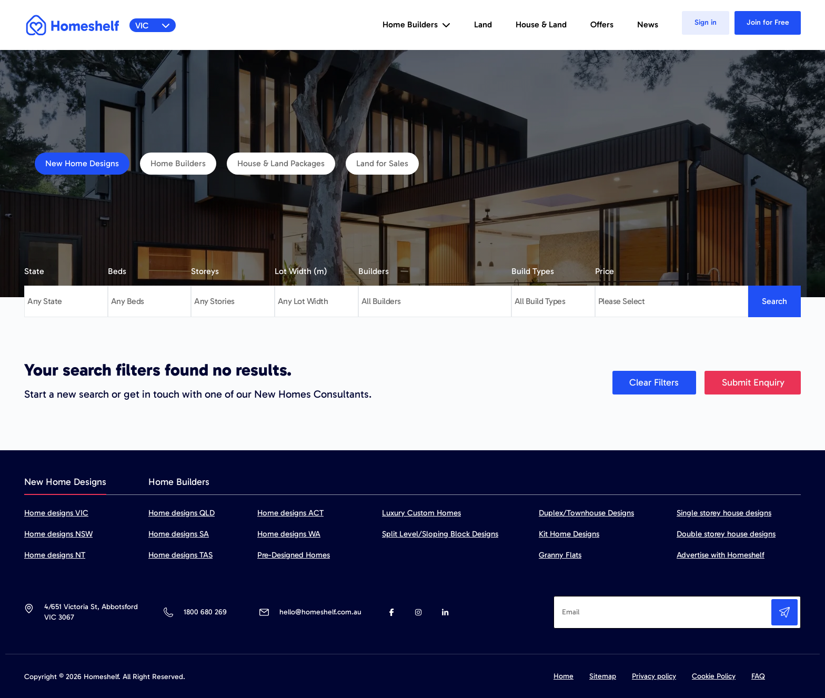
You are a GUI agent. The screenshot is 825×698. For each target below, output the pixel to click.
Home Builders (178, 163)
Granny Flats (560, 555)
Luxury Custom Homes (421, 513)
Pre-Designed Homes (293, 555)
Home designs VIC (56, 513)
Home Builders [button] (416, 24)
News (647, 24)
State (34, 271)
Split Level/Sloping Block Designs (440, 534)
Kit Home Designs (569, 534)
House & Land (541, 24)
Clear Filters (654, 382)
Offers (601, 24)
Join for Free (768, 22)
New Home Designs (82, 163)
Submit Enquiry (753, 382)
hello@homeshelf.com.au (320, 612)
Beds (117, 271)
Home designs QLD (181, 513)
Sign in (706, 22)
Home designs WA (288, 534)
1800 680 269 (205, 612)
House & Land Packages (281, 163)
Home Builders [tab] (178, 482)
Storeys (205, 271)
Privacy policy (654, 676)
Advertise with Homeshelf (720, 555)
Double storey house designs (726, 534)
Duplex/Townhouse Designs (586, 513)
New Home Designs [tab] (65, 482)
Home (564, 676)
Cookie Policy (714, 676)
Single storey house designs (724, 513)
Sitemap (602, 676)
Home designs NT (54, 555)
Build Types (532, 271)
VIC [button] (152, 26)
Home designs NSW (58, 534)
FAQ (758, 676)
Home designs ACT (290, 513)
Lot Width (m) (301, 271)
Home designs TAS (180, 555)
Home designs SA (178, 534)
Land (483, 24)
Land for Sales (382, 163)
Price (604, 271)
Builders (373, 271)
